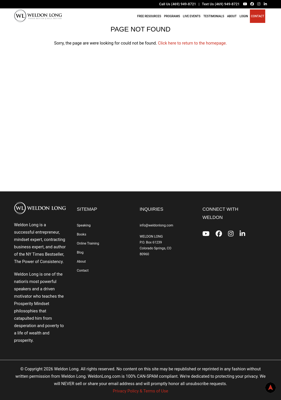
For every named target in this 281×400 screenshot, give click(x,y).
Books (81, 234)
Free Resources (149, 16)
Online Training (88, 243)
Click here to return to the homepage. (192, 43)
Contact (257, 16)
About (231, 16)
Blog (80, 252)
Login (244, 16)
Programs (172, 16)
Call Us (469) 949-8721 (177, 4)
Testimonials (213, 16)
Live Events (191, 16)
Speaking (84, 225)
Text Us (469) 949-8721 (221, 4)
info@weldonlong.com (156, 225)
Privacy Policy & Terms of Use (140, 390)
